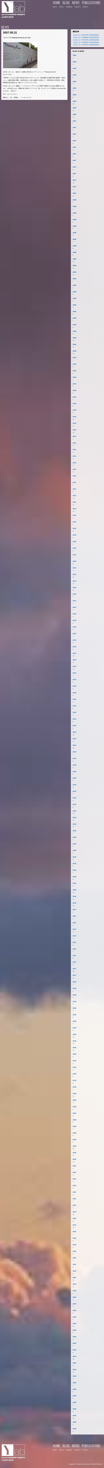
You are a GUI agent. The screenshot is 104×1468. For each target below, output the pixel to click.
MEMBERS (69, 7)
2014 (74, 673)
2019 (74, 1054)
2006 (74, 75)
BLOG (66, 2)
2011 (74, 436)
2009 (74, 279)
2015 (74, 752)
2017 (74, 909)
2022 (74, 1231)
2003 (74, 68)
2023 (74, 1291)
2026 (74, 1422)
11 (73, 110)
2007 (74, 121)
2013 (74, 594)
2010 (74, 357)
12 (73, 117)
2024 (74, 1330)
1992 (74, 55)
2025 (74, 1376)
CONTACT (85, 7)
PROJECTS (77, 7)
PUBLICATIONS (91, 2)
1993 (74, 62)
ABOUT (55, 7)
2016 (74, 831)
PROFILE (61, 7)
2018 (74, 982)
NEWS (75, 2)
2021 (74, 1166)
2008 (74, 200)
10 (73, 104)
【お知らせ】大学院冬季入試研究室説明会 (86, 35)
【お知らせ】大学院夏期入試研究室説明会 (86, 37)
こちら (22, 97)
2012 (74, 515)
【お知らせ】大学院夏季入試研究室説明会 (86, 42)
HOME (56, 2)
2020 (74, 1100)
